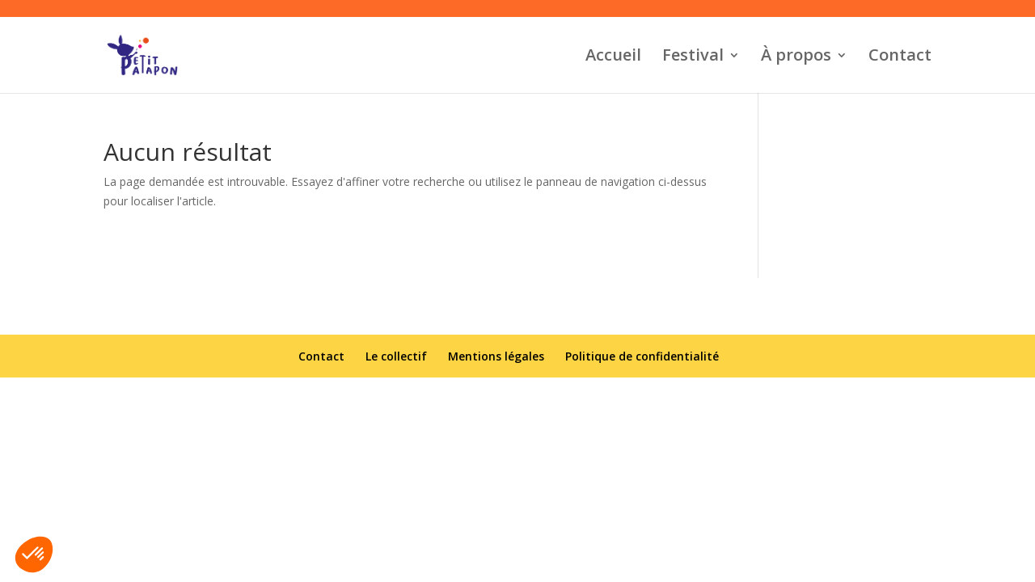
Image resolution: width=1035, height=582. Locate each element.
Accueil (613, 57)
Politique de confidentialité (642, 356)
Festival (693, 57)
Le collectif (396, 356)
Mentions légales (496, 356)
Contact (900, 57)
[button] (34, 554)
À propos (796, 57)
